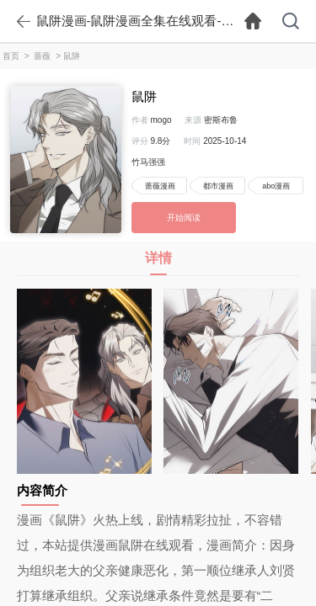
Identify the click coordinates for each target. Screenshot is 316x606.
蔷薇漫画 (160, 186)
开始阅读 (184, 217)
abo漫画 (276, 186)
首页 (11, 56)
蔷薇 (42, 56)
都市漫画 (218, 186)
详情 (158, 263)
